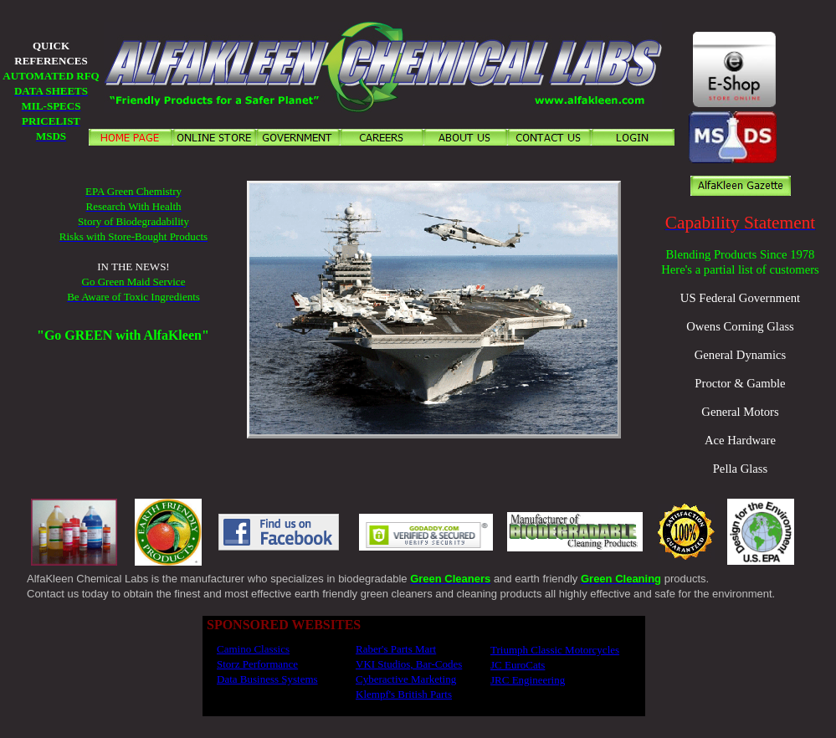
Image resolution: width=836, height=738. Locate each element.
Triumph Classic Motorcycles (554, 649)
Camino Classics (253, 649)
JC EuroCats (517, 665)
